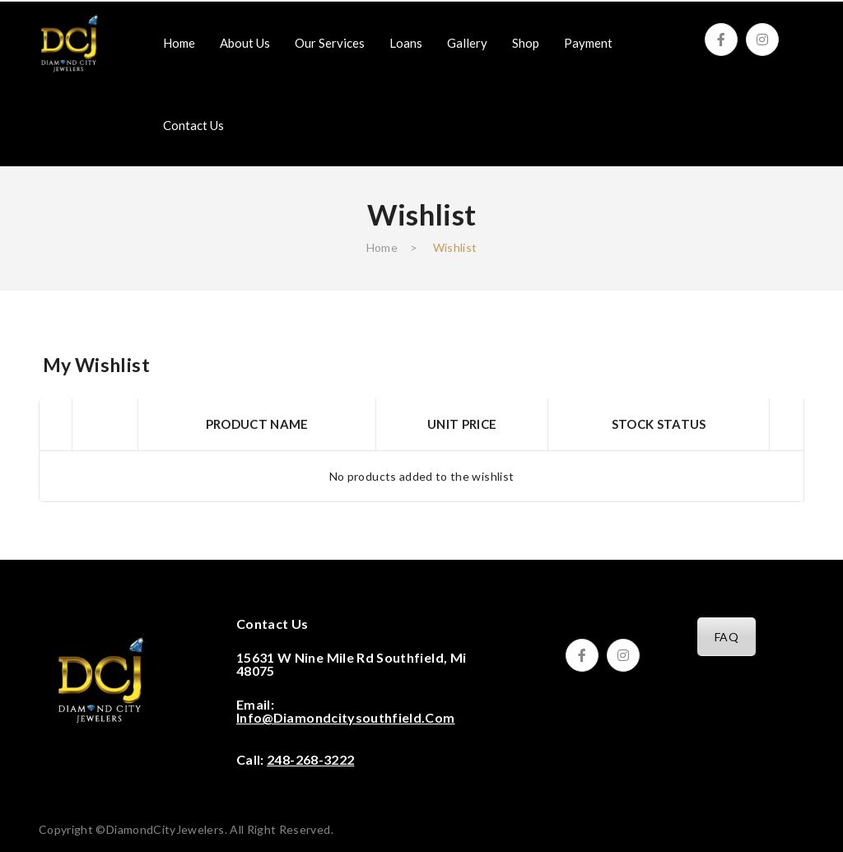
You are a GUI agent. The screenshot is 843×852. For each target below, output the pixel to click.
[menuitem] (179, 43)
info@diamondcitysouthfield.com (345, 717)
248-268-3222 (310, 759)
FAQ (726, 637)
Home (382, 247)
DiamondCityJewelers (165, 829)
